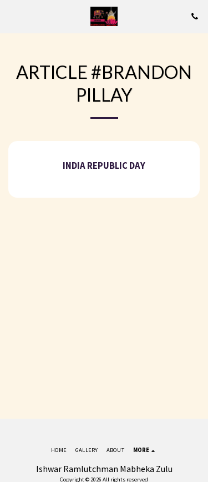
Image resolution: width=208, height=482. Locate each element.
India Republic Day (104, 166)
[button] (12, 16)
